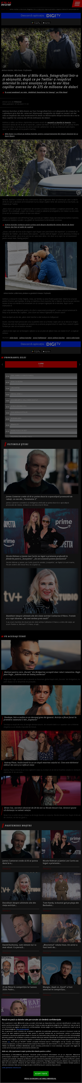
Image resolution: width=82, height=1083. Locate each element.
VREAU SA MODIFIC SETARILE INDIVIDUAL (40, 1078)
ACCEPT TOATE (41, 1073)
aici (9, 1042)
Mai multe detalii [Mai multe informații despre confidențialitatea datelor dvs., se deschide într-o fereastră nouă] (22, 1029)
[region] (41, 1049)
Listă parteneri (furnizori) (11, 1067)
